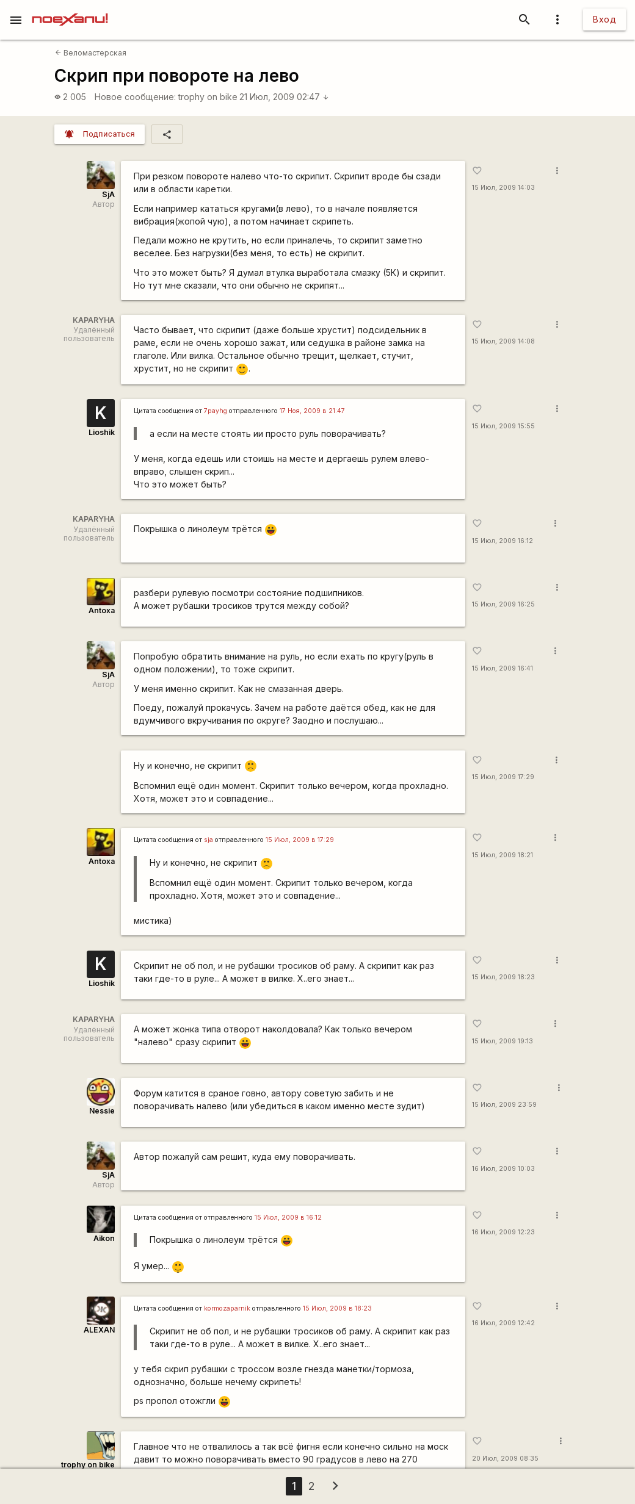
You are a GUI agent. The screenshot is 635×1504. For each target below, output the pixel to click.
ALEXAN (99, 1329)
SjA (108, 194)
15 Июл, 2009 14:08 (503, 341)
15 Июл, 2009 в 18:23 (337, 1308)
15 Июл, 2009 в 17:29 (300, 840)
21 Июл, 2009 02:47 (284, 97)
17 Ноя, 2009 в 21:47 (312, 411)
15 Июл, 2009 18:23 (503, 977)
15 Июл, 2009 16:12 (502, 541)
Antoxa (102, 610)
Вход (604, 19)
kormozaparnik (227, 1308)
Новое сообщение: (135, 97)
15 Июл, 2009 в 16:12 (288, 1218)
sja (208, 840)
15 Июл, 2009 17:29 (503, 777)
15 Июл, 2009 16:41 (502, 668)
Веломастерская (90, 52)
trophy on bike (208, 97)
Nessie (102, 1110)
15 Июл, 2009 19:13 (502, 1041)
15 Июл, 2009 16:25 (503, 604)
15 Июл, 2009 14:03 (503, 188)
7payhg (215, 411)
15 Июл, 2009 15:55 (503, 426)
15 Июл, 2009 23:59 (504, 1105)
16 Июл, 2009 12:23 (503, 1232)
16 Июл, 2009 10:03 (503, 1169)
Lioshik (102, 432)
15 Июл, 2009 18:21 (502, 855)
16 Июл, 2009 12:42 (503, 1323)
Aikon (104, 1238)
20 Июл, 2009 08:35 (505, 1459)
